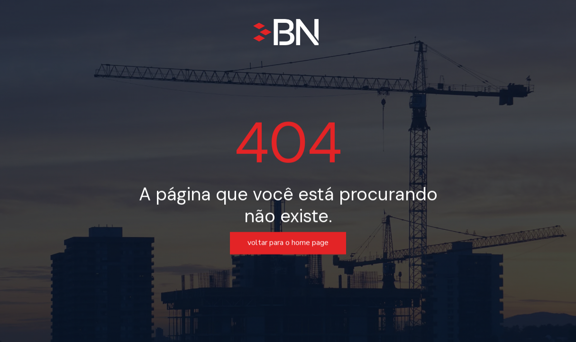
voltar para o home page (288, 243)
